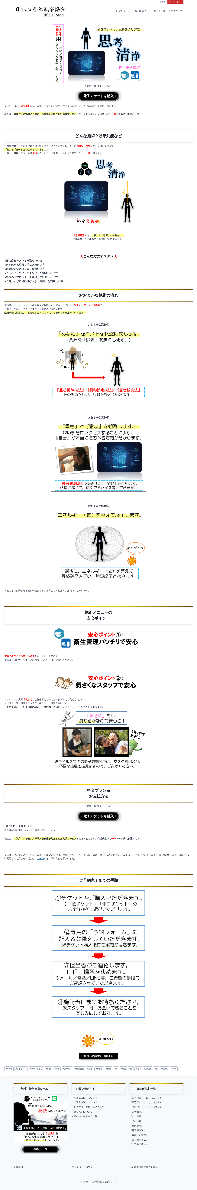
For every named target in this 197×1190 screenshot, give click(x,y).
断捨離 (99, 1071)
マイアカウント (175, 2)
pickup (9, 1071)
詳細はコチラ (40, 1148)
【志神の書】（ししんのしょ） (146, 1096)
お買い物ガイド (140, 11)
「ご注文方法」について (84, 1101)
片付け (147, 1071)
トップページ (123, 11)
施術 (108, 1071)
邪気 (173, 1071)
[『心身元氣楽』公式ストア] (41, 11)
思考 (56, 1071)
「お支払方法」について (84, 1096)
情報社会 (79, 1071)
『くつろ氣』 (137, 1115)
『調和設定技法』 (139, 1134)
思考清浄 (67, 1071)
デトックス (21, 1071)
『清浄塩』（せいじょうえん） (146, 1101)
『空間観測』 (137, 1124)
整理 (89, 1071)
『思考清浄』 (137, 1110)
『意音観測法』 (138, 1129)
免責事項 (18, 1167)
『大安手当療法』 (139, 1143)
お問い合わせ (158, 11)
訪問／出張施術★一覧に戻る (98, 1058)
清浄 (138, 1071)
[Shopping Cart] (163, 2)
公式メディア (175, 11)
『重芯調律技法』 (139, 1138)
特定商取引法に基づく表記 (143, 1167)
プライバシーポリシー (83, 1167)
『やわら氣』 (137, 1120)
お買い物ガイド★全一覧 (84, 1115)
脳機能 (164, 1071)
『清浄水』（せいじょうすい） (146, 1106)
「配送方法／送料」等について (88, 1106)
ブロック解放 (36, 1071)
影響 (48, 1071)
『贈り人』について (82, 1110)
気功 (123, 1071)
